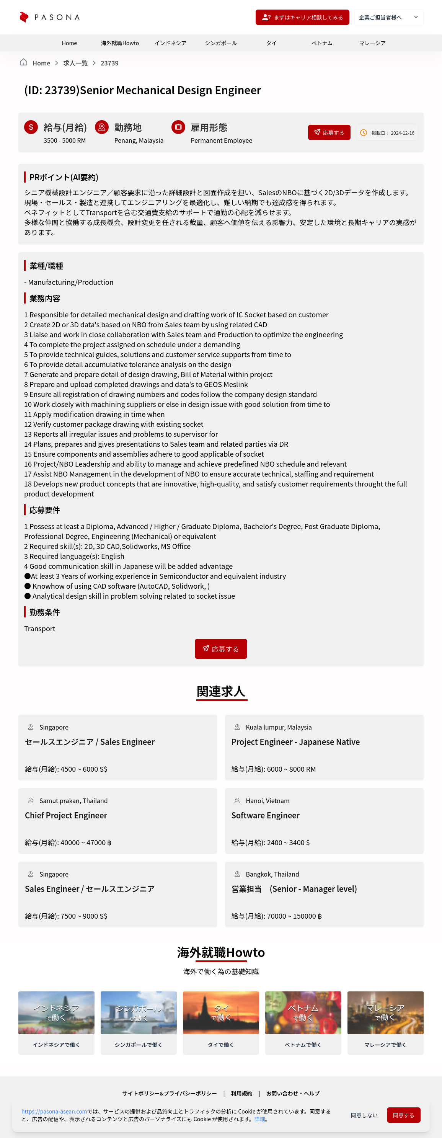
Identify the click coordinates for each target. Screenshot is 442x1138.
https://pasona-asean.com (54, 1111)
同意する (403, 1115)
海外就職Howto (120, 43)
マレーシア (372, 43)
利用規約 (241, 1093)
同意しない (364, 1115)
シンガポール (221, 43)
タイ (271, 43)
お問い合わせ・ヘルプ (293, 1093)
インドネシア (171, 43)
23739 (109, 62)
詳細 (259, 1119)
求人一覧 (75, 62)
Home (69, 43)
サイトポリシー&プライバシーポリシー (169, 1093)
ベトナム (322, 43)
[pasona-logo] (49, 17)
